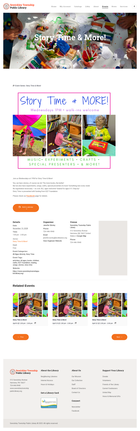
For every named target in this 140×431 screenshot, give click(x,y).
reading (34, 263)
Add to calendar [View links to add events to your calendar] (27, 207)
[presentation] (30, 304)
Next (118, 337)
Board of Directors (79, 388)
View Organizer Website (52, 241)
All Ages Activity (19, 254)
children (36, 260)
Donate (105, 376)
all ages (24, 260)
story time (28, 265)
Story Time (30, 254)
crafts (15, 263)
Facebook (75, 411)
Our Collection (77, 380)
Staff (74, 384)
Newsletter (76, 407)
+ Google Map (81, 236)
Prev (22, 337)
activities (16, 260)
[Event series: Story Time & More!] (35, 323)
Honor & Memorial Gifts (111, 396)
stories (21, 265)
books (29, 260)
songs (15, 265)
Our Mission (76, 376)
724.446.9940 (15, 385)
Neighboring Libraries (49, 376)
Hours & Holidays (47, 384)
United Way (107, 392)
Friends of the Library (111, 384)
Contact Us (76, 392)
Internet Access (47, 380)
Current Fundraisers (110, 388)
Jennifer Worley (49, 225)
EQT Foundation (24, 263)
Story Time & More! (20, 241)
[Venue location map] (113, 248)
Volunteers (107, 380)
